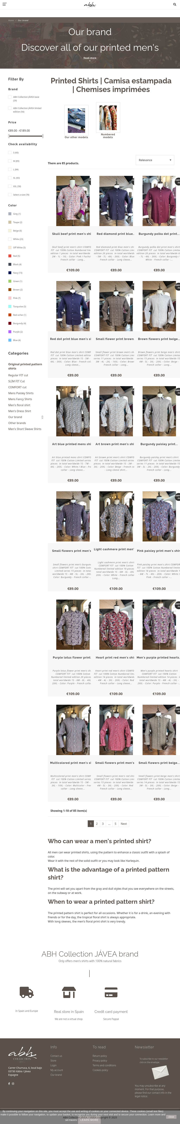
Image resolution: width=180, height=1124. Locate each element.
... (109, 820)
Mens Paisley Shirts (21, 393)
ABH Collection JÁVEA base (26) (26, 98)
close (171, 1116)
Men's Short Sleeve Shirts (24, 429)
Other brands (17, 423)
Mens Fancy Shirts (20, 399)
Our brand (15, 417)
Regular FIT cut (18, 375)
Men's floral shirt (19, 405)
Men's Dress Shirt (19, 411)
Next (124, 820)
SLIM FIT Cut (16, 381)
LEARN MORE (89, 1120)
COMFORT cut (17, 387)
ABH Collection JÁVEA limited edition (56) (27, 110)
